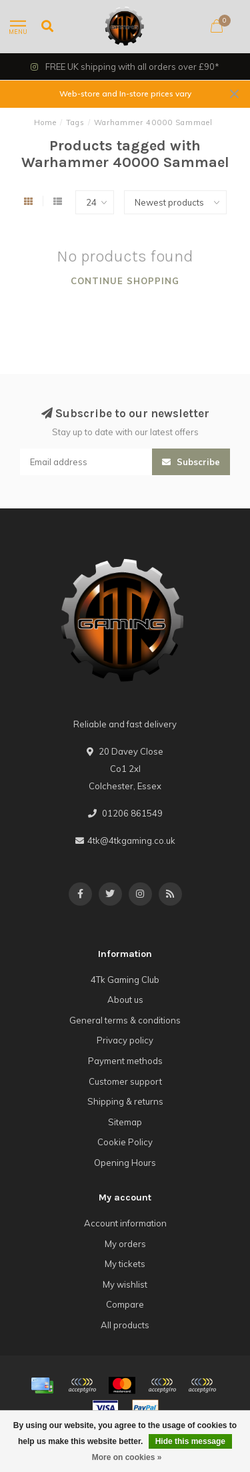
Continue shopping (125, 281)
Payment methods (125, 1060)
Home (45, 122)
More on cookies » (127, 1457)
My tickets (125, 1263)
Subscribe (191, 462)
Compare (125, 1304)
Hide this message (190, 1441)
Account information (125, 1223)
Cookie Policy (125, 1142)
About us (125, 999)
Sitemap (125, 1122)
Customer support (125, 1081)
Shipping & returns (125, 1101)
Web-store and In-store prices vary (125, 93)
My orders (125, 1243)
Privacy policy (125, 1040)
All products (125, 1325)
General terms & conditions (125, 1020)
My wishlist (125, 1284)
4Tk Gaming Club (125, 979)
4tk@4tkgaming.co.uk (131, 840)
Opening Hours (125, 1162)
